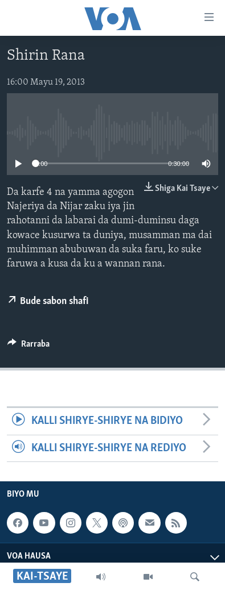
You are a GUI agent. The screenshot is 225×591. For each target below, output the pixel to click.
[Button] (28, 346)
